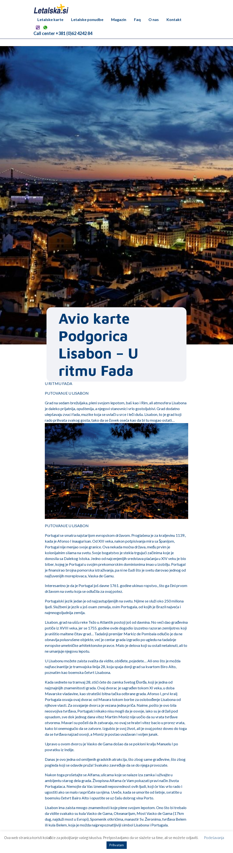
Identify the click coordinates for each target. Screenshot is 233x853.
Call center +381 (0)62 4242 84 (62, 33)
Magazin (118, 19)
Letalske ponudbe (87, 19)
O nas (153, 19)
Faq (137, 19)
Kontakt (173, 19)
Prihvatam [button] (116, 845)
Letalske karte (50, 19)
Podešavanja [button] (214, 837)
